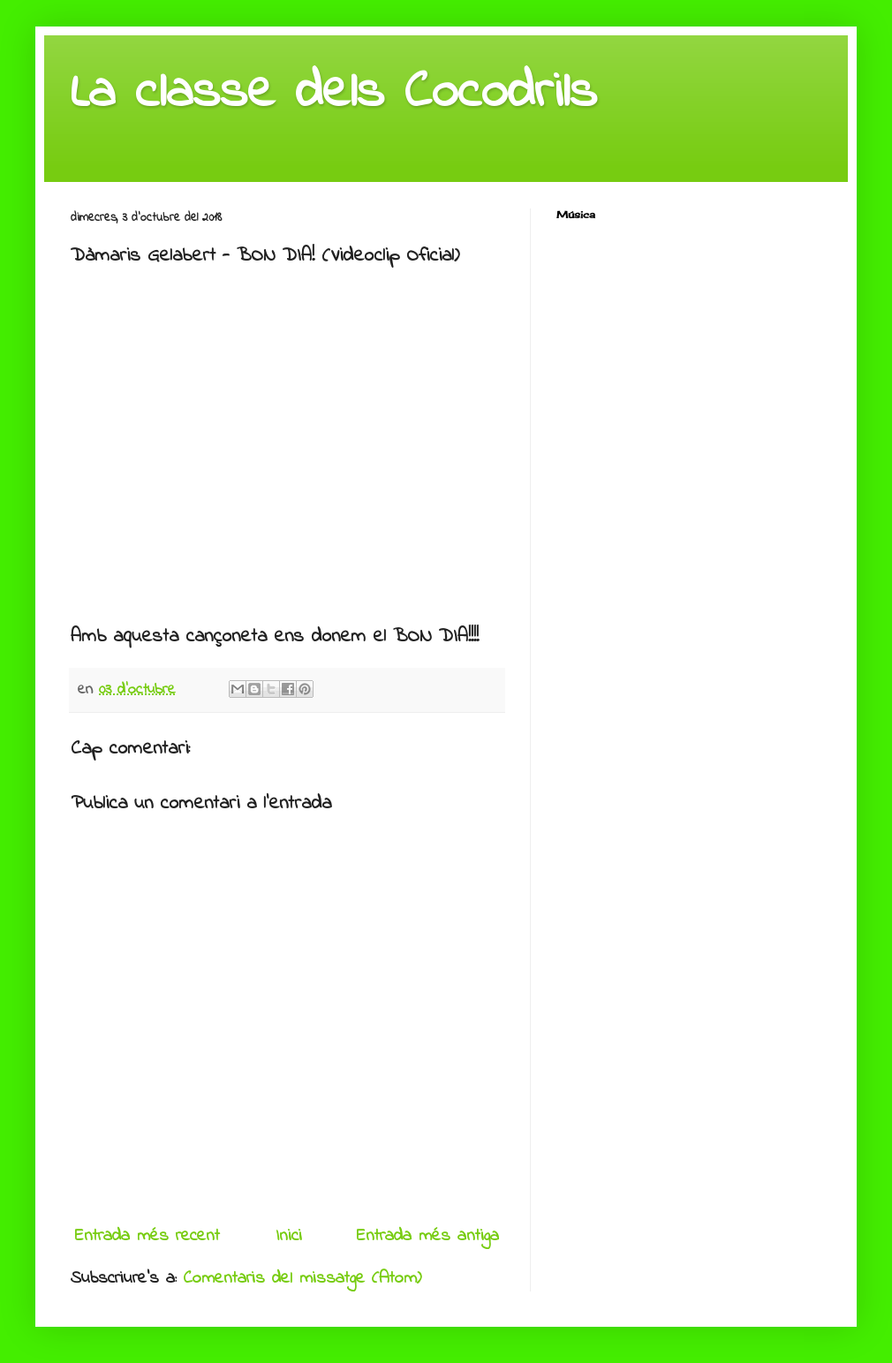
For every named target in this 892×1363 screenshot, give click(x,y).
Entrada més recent (147, 1236)
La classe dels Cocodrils (334, 93)
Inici (289, 1236)
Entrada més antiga (428, 1236)
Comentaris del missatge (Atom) (302, 1278)
